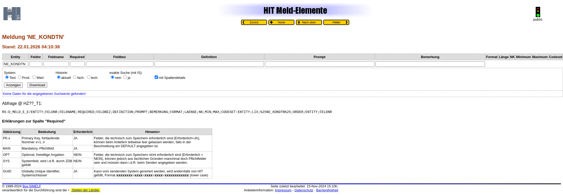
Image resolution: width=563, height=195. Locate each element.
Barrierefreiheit (327, 191)
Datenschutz (304, 191)
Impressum (283, 191)
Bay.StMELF (32, 187)
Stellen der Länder (85, 191)
